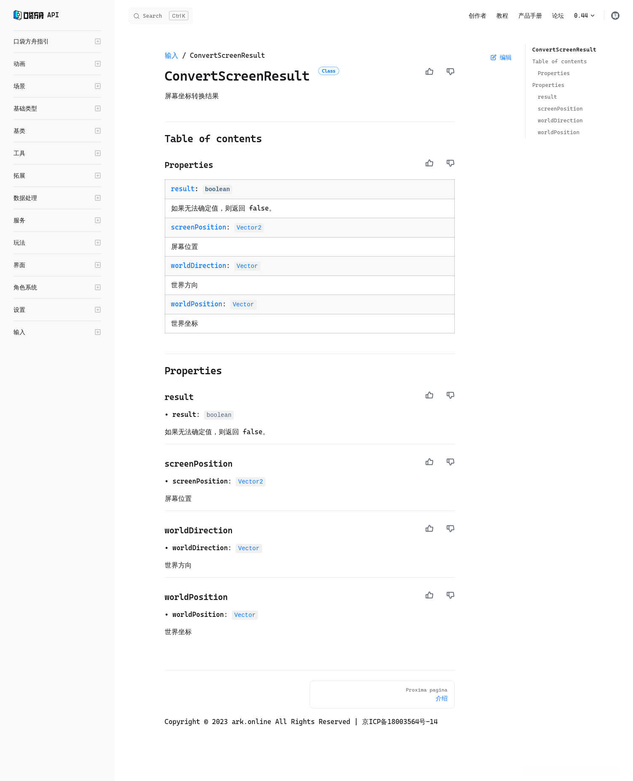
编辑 (501, 57)
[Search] (160, 15)
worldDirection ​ (560, 120)
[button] (57, 41)
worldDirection (198, 266)
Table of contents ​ (559, 61)
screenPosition (198, 227)
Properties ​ (554, 73)
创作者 (477, 15)
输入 (171, 55)
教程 (502, 15)
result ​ (547, 97)
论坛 (558, 15)
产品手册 (530, 15)
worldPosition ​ (558, 132)
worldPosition (197, 304)
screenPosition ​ (560, 108)
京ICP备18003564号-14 (399, 722)
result (183, 189)
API (36, 15)
